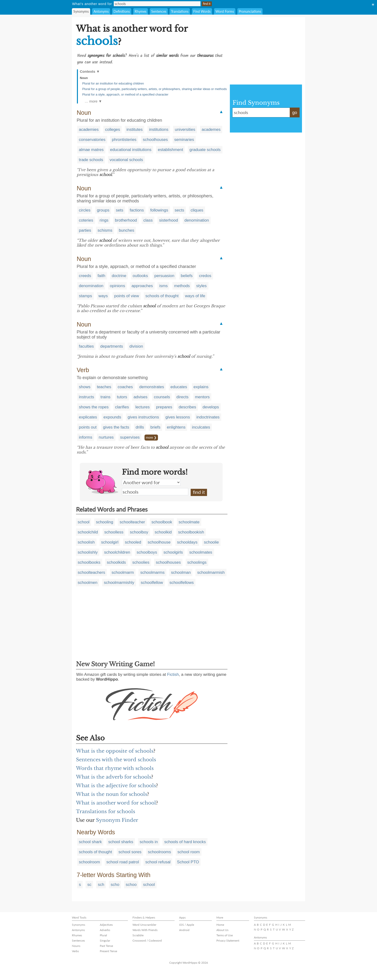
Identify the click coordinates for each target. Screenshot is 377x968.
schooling (104, 522)
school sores (130, 852)
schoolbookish (191, 532)
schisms (105, 230)
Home (220, 924)
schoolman (181, 572)
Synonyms (81, 11)
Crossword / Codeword (147, 940)
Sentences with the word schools (116, 759)
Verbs (75, 951)
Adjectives (106, 924)
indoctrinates (208, 417)
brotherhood (126, 220)
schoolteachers (91, 572)
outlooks (140, 275)
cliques (197, 210)
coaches (125, 387)
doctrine (119, 275)
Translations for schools (105, 811)
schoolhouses (155, 139)
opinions (117, 286)
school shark (90, 842)
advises (141, 397)
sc (89, 884)
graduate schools (204, 149)
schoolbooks (89, 562)
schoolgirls (173, 552)
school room (188, 852)
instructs (86, 397)
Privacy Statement (227, 940)
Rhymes (140, 11)
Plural (103, 935)
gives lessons (177, 417)
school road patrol (123, 862)
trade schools (91, 159)
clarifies (122, 407)
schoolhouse (159, 542)
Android (184, 930)
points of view (126, 296)
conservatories (92, 139)
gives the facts (116, 427)
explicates (88, 417)
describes (187, 407)
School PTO (188, 862)
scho (115, 884)
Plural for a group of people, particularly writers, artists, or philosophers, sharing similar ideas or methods (154, 89)
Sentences (158, 11)
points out (88, 427)
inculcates (201, 427)
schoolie (211, 542)
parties (85, 230)
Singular (105, 940)
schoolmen (87, 582)
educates (178, 387)
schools (155, 491)
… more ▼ (93, 101)
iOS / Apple (186, 924)
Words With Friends (144, 930)
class (148, 220)
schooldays (187, 542)
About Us (222, 930)
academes (211, 129)
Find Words (202, 11)
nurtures (106, 437)
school (83, 522)
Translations (179, 11)
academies (89, 129)
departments (111, 346)
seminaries (184, 139)
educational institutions (130, 149)
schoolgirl (110, 542)
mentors (202, 397)
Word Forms (224, 11)
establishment (170, 149)
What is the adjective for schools (116, 785)
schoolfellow (152, 582)
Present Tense (108, 951)
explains (201, 387)
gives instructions (143, 417)
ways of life (195, 296)
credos (205, 275)
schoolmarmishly (119, 582)
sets (119, 210)
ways (103, 296)
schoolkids (116, 562)
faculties (86, 346)
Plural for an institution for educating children (113, 83)
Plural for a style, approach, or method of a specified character (125, 94)
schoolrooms (159, 852)
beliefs (187, 275)
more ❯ (151, 437)
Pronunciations (250, 11)
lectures (142, 407)
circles (84, 210)
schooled (133, 542)
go (294, 112)
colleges (112, 129)
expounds (112, 417)
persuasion (164, 275)
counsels (162, 397)
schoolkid (163, 532)
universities (185, 129)
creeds (85, 275)
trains (106, 397)
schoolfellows (182, 582)
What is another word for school (116, 803)
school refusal (157, 862)
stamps (85, 296)
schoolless (113, 532)
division (136, 346)
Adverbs (105, 930)
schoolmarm (123, 572)
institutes (134, 129)
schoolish (86, 542)
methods (182, 286)
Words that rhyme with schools (115, 768)
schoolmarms (152, 572)
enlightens (176, 427)
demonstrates (151, 387)
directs (182, 397)
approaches (142, 286)
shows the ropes (94, 407)
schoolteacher (132, 522)
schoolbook (161, 522)
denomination (196, 220)
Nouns (76, 946)
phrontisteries (124, 139)
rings (104, 220)
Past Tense (106, 946)
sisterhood (168, 220)
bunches (126, 230)
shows (84, 387)
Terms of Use (224, 935)
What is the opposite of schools (114, 751)
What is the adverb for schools (113, 777)
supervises (130, 437)
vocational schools (126, 159)
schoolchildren (117, 552)
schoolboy (139, 532)
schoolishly (88, 552)
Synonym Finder (117, 820)
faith (101, 275)
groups (103, 210)
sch (101, 884)
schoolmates (200, 552)
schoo (131, 884)
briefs (156, 427)
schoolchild (88, 532)
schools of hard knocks (185, 842)
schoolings (197, 562)
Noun (84, 78)
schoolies (140, 562)
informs (85, 437)
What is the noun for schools (111, 794)
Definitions (121, 11)
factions (137, 210)
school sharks (120, 842)
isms (163, 286)
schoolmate (189, 522)
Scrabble (138, 935)
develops (211, 407)
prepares (164, 407)
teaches (104, 387)
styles (201, 286)
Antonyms (101, 11)
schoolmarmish (211, 572)
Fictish (173, 674)
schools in (149, 842)
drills (140, 427)
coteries (86, 220)
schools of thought (162, 296)
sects (179, 210)
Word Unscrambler (144, 924)
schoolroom (89, 862)
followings (159, 210)
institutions (158, 129)
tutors (122, 397)
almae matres (91, 149)
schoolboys (147, 552)
